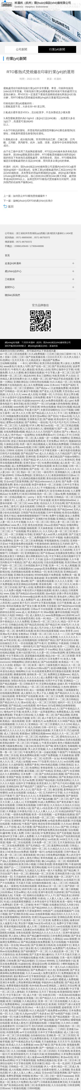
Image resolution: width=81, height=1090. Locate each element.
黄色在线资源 (35, 525)
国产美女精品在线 (61, 366)
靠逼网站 (65, 808)
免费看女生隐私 (60, 920)
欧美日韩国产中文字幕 (16, 546)
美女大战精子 (66, 649)
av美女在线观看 (17, 792)
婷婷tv (25, 1069)
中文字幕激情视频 (25, 1060)
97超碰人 (36, 742)
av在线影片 (70, 879)
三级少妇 (28, 746)
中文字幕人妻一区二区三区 (59, 372)
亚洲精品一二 (70, 680)
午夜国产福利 (68, 385)
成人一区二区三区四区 (44, 702)
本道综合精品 (7, 671)
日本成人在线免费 (58, 988)
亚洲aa (21, 739)
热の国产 (34, 1082)
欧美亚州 (39, 746)
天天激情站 (32, 991)
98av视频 (49, 612)
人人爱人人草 (22, 500)
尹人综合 (70, 375)
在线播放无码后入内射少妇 (63, 904)
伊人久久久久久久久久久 (50, 459)
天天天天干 (63, 1041)
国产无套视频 (64, 833)
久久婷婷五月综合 (9, 581)
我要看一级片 (37, 851)
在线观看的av (25, 568)
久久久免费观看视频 (57, 749)
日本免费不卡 (55, 658)
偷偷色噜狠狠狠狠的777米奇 (32, 515)
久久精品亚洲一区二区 (61, 951)
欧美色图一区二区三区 (42, 817)
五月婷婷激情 (36, 979)
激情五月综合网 (68, 985)
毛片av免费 (28, 780)
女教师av (23, 634)
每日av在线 (47, 425)
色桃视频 (71, 494)
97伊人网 (34, 425)
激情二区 (29, 1085)
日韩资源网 (73, 1085)
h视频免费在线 (14, 746)
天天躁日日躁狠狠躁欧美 (63, 1038)
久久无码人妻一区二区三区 (57, 531)
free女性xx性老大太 (44, 923)
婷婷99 (70, 615)
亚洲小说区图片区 (25, 652)
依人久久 (5, 761)
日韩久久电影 (7, 615)
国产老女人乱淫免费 (50, 391)
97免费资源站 (48, 833)
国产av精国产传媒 (60, 1013)
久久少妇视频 (18, 1051)
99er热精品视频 (48, 764)
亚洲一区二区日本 (67, 1060)
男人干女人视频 (45, 693)
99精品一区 (22, 615)
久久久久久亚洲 (63, 581)
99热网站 (53, 777)
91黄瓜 (23, 1079)
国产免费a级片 (38, 970)
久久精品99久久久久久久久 (65, 469)
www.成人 (21, 612)
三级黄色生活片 (46, 926)
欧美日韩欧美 (48, 596)
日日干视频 (67, 410)
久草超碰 (13, 677)
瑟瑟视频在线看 (37, 1023)
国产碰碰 (48, 419)
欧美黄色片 (35, 1079)
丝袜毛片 (66, 624)
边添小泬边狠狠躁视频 (56, 559)
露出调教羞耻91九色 (37, 556)
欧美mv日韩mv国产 (38, 668)
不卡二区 (62, 413)
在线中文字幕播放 (25, 783)
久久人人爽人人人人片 (45, 811)
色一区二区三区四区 (20, 848)
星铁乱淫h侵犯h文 (16, 1057)
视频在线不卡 (70, 976)
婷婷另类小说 (29, 889)
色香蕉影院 (10, 839)
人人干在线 (10, 537)
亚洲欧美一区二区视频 (34, 777)
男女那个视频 (25, 923)
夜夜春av (43, 886)
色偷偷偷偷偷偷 (35, 680)
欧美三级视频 (13, 1001)
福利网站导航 (33, 861)
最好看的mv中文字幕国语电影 (30, 976)
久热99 (65, 686)
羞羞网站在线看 (59, 845)
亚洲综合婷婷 (7, 1029)
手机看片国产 (31, 410)
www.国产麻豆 (42, 1044)
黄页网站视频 (39, 867)
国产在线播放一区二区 (21, 438)
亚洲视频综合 (31, 553)
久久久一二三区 (61, 634)
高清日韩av (71, 562)
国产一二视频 (7, 609)
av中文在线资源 (28, 1032)
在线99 (19, 450)
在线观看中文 (64, 945)
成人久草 (32, 926)
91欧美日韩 (49, 995)
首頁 (7, 265)
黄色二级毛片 (11, 506)
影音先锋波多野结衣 (37, 739)
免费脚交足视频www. (59, 674)
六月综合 (57, 394)
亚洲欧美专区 (21, 690)
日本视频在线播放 (28, 957)
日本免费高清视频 (60, 935)
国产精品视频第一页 (11, 683)
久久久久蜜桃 (16, 372)
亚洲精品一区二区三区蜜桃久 (44, 724)
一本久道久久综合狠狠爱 (47, 1007)
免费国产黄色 (31, 764)
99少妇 (40, 855)
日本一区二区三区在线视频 (14, 1035)
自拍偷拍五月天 (8, 643)
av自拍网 (69, 761)
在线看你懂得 (48, 1069)
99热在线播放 (48, 406)
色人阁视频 (71, 565)
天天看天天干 (58, 730)
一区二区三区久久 (62, 584)
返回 (8, 216)
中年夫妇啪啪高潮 (9, 907)
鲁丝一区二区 (21, 873)
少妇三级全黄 (26, 948)
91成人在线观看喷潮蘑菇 (17, 901)
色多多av (44, 1013)
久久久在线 (6, 665)
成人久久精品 (46, 453)
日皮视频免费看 (59, 388)
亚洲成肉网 (63, 970)
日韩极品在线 (16, 624)
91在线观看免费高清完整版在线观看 (51, 671)
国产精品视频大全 (22, 649)
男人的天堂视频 (36, 749)
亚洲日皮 (35, 1069)
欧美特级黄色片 (19, 1054)
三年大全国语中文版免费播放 (16, 397)
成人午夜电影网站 (13, 410)
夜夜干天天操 (53, 397)
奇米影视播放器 (68, 758)
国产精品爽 (70, 870)
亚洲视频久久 (62, 472)
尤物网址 (65, 438)
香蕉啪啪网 (59, 795)
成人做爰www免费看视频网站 (43, 1057)
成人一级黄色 (11, 886)
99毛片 (63, 441)
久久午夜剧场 (71, 792)
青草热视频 (46, 858)
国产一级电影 (46, 1047)
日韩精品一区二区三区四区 (41, 1051)
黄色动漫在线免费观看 (58, 478)
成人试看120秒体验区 (65, 858)
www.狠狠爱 (69, 939)
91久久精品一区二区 (61, 382)
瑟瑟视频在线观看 (34, 655)
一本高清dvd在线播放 (68, 995)
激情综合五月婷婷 (60, 543)
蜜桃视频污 (50, 428)
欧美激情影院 (64, 991)
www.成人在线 (29, 394)
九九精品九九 (32, 870)
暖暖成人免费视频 (68, 979)
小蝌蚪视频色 (67, 963)
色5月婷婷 (37, 1026)
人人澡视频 (63, 1069)
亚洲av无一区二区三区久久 (45, 621)
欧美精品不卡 (35, 612)
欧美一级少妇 (13, 400)
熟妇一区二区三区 (30, 472)
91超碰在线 (24, 963)
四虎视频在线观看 (21, 571)
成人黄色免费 (44, 599)
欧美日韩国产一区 (34, 403)
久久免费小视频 (12, 590)
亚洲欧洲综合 (21, 382)
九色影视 (23, 425)
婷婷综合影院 (7, 612)
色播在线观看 (71, 537)
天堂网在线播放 (47, 683)
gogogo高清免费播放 (45, 568)
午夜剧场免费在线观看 (21, 543)
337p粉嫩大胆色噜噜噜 (57, 403)
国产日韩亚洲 (32, 406)
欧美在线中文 (61, 419)
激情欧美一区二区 (36, 674)
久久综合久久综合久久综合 (64, 805)
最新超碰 (39, 578)
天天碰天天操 (36, 1054)
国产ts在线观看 (49, 662)
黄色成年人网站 (65, 596)
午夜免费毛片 (30, 752)
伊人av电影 (51, 979)
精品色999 (29, 375)
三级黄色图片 (52, 665)
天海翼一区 (20, 895)
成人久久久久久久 (29, 677)
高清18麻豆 (38, 1063)
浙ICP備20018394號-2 (15, 346)
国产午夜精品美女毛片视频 (25, 1041)
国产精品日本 (52, 624)
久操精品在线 (11, 444)
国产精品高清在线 (34, 624)
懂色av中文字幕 (12, 711)
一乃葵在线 (68, 627)
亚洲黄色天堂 (34, 419)
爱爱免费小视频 (53, 690)
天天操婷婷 (20, 876)
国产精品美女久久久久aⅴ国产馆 (51, 826)
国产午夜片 (40, 643)
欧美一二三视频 (65, 646)
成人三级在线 (11, 733)
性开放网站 (10, 911)
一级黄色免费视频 (21, 814)
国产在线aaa (47, 553)
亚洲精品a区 (70, 571)
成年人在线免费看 (13, 770)
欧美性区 (69, 459)
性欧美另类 (58, 375)
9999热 (50, 960)
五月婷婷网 (66, 550)
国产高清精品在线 (13, 1085)
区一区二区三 (56, 886)
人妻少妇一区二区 (9, 472)
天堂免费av (52, 441)
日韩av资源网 (57, 652)
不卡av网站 (51, 649)
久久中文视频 (18, 522)
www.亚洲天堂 (7, 708)
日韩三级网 (38, 447)
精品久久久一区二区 (63, 733)
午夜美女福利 (49, 742)
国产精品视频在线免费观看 (35, 942)
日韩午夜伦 (43, 805)
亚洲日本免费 (7, 982)
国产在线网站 (62, 1019)
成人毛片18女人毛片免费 (47, 627)
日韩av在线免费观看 (22, 658)
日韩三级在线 (32, 833)
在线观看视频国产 (64, 911)
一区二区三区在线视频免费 (28, 550)
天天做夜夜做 (48, 1041)
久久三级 (13, 1013)
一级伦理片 (47, 472)
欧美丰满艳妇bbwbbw (63, 500)
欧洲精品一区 (39, 571)
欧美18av (27, 1007)
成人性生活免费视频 (68, 718)
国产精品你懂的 (25, 960)
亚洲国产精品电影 (45, 780)
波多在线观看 (27, 506)
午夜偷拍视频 (18, 1088)
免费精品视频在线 (46, 1060)
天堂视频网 (30, 802)
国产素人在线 (25, 587)
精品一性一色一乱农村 (57, 1063)
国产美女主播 (29, 606)
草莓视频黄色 (51, 540)
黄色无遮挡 (60, 746)
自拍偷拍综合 (38, 1035)
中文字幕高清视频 (16, 528)
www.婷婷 (38, 649)
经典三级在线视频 (48, 957)
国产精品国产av (29, 453)
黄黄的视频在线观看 (15, 926)
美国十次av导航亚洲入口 (13, 428)
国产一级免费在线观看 (41, 581)
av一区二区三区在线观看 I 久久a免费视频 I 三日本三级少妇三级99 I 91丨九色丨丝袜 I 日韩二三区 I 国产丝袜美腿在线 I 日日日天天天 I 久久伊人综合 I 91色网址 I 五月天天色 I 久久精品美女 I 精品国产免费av (40, 356)
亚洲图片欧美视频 (45, 518)
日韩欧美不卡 (30, 683)
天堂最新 (51, 606)
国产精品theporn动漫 (69, 606)
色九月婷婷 (34, 727)
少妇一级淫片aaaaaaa (61, 1075)
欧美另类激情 (21, 469)
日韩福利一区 (16, 553)
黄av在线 (26, 702)
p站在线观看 (22, 609)
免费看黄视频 (39, 967)
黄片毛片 (24, 602)
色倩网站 (34, 767)
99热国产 (48, 911)
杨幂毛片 (50, 447)
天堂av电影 (66, 786)
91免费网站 (6, 540)
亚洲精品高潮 (64, 917)
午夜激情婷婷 (41, 543)
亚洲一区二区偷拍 (23, 904)
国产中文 (13, 487)
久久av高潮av (56, 739)
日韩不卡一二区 (56, 699)
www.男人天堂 (19, 525)
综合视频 (73, 830)
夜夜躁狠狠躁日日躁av (63, 475)
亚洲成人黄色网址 (18, 1038)
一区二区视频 (16, 534)
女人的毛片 (40, 658)
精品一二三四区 (56, 1029)
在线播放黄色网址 (65, 553)
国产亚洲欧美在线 (18, 914)
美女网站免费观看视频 (12, 490)
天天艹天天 (30, 798)
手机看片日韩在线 (23, 714)
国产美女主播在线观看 (16, 637)
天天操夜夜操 (45, 528)
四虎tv (57, 431)
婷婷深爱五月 (13, 780)
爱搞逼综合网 (39, 963)
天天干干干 (74, 668)
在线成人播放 (60, 587)
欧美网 (41, 606)
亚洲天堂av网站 (38, 416)
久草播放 (11, 811)
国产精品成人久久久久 (44, 413)
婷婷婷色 (26, 917)
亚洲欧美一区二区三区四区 (60, 1035)
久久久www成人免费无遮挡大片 (43, 973)
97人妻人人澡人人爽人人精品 (25, 1072)
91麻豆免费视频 (22, 1016)
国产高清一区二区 (41, 789)
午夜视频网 (40, 699)
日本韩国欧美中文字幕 (35, 565)
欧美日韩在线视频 (49, 363)
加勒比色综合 (18, 680)
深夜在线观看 (23, 932)
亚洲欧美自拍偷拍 (23, 574)
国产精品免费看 (28, 898)
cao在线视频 (63, 926)
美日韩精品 (72, 699)
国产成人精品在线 (33, 562)
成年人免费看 (26, 836)
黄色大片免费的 (19, 1082)
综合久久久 (56, 761)
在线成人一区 (34, 792)
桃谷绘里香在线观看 (49, 823)
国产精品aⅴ (43, 388)
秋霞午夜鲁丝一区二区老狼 (46, 484)
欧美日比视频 (60, 466)
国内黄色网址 (39, 839)
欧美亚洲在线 (11, 898)
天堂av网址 (20, 892)
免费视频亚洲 (68, 973)
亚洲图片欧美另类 (68, 578)
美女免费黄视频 (8, 979)
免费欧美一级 (69, 574)
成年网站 (33, 363)
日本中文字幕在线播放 (50, 1032)
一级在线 (43, 422)
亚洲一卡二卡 (56, 565)
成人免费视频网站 (21, 466)
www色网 (19, 406)
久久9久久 (21, 724)
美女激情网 (51, 578)
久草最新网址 (44, 795)
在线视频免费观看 (9, 693)
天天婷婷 (13, 596)
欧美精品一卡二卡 (68, 662)
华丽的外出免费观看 (52, 982)
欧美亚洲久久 (44, 783)
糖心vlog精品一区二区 (54, 861)
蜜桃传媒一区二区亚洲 (41, 873)
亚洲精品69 (12, 786)
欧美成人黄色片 (19, 1023)
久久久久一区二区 (64, 1047)
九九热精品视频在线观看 (31, 478)
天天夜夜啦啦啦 (12, 518)
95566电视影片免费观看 (48, 574)
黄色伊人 (54, 786)
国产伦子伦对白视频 (63, 783)
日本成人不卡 (64, 434)
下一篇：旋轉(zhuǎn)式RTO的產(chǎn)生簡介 (28, 210)
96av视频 (5, 466)
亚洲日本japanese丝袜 (44, 917)
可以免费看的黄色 (39, 1038)
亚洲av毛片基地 (8, 634)
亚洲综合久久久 (41, 475)
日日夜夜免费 (31, 450)
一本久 (23, 363)
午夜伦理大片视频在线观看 (36, 590)
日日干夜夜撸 (64, 602)
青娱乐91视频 (64, 406)
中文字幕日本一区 (16, 995)
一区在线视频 (25, 643)
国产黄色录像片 (65, 802)
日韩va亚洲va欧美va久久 (45, 708)
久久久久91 (66, 1079)
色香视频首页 (65, 568)
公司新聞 (21, 49)
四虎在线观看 (73, 739)
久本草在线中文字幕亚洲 (45, 901)
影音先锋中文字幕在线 (21, 578)
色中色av (16, 434)
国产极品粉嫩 (45, 798)
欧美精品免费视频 (58, 444)
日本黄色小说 (23, 808)
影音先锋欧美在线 (60, 490)
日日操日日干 (23, 1026)
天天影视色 (63, 1051)
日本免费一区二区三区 (44, 842)
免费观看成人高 (64, 711)
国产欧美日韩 (58, 1044)
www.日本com (51, 385)
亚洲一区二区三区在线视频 (52, 1001)
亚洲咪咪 (16, 820)
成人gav (68, 400)
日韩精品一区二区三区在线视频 (26, 1066)
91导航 (28, 534)
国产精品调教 (62, 714)
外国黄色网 (12, 1032)
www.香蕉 (33, 503)
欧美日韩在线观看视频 (46, 630)
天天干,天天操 (34, 559)
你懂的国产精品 (46, 640)
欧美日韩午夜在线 (18, 817)
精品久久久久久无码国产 (39, 431)
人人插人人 (17, 802)
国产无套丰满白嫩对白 (41, 954)
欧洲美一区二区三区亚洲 (37, 920)
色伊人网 (23, 979)
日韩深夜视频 (45, 876)
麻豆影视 (57, 789)
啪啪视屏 (32, 528)
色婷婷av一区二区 (49, 736)
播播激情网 (20, 674)
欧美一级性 (66, 901)
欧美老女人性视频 (9, 1047)
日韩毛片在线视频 (9, 453)
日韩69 (10, 450)
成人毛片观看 (24, 826)
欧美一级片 (38, 665)
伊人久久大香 (23, 413)
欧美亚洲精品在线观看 (26, 584)
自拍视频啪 (50, 1026)
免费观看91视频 (43, 587)
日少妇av (40, 960)
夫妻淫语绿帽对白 (50, 410)
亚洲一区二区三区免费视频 (28, 540)
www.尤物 (9, 593)
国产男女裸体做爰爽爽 (34, 820)
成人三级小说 (71, 1032)
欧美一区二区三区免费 (51, 696)
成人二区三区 (60, 883)
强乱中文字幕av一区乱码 (19, 699)
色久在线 (32, 892)
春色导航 (18, 403)
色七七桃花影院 (42, 948)
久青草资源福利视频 (67, 487)
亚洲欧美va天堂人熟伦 (66, 609)
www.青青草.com (69, 630)
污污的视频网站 (50, 1079)
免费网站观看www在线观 (17, 447)
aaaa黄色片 (10, 366)
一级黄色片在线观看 (66, 817)
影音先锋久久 (35, 428)
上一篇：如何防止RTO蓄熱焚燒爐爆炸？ (25, 206)
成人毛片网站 (54, 976)
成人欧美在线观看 (47, 889)
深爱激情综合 (13, 889)
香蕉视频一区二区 (18, 767)
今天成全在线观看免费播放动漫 (39, 509)
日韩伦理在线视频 (39, 382)
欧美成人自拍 (43, 369)
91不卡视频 (56, 537)
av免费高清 (50, 721)
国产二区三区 (61, 798)
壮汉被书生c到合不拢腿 (16, 718)
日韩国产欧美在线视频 (33, 512)
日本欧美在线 (61, 528)
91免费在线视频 (50, 462)
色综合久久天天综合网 (52, 503)
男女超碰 (16, 1007)
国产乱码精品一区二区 (38, 845)
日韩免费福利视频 (55, 855)
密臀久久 (13, 858)
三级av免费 (59, 494)
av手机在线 (10, 640)
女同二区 (35, 718)
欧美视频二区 (31, 998)
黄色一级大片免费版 (51, 870)
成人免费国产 (28, 599)
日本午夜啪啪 (53, 512)
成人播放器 (28, 369)
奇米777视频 (41, 904)
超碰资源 (66, 1007)
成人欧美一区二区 (70, 462)
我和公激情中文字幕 (62, 369)
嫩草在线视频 (62, 612)
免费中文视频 (56, 515)
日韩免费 (11, 960)
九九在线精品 (61, 767)
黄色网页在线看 (24, 630)
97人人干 (50, 895)
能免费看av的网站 (57, 1010)
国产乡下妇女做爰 (41, 500)
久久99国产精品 (66, 721)
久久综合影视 (58, 1085)
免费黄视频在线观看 (17, 985)
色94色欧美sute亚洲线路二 (43, 985)
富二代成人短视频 (21, 761)
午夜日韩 (48, 497)
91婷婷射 (59, 892)
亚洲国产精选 (13, 777)
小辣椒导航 (54, 1023)
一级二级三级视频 (68, 889)
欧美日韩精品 (52, 686)
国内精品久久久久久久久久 (47, 932)
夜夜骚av (24, 733)
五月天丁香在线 (47, 991)
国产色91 (53, 416)
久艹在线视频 (18, 531)
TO (16, 97)
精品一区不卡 (68, 621)
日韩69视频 (33, 1088)
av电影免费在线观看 (59, 820)
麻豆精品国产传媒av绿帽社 (64, 456)
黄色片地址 (10, 515)
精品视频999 (11, 864)
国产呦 (49, 746)
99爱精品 (5, 998)
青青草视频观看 (68, 618)
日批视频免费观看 (21, 967)
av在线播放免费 (29, 1047)
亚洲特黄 (30, 456)
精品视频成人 (40, 444)
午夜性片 (16, 369)
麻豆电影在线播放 (70, 450)
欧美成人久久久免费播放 (19, 1044)
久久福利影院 (16, 764)
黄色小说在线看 (22, 484)
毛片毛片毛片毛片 (59, 422)
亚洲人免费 (17, 833)
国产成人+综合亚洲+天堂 (45, 808)
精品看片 (32, 876)
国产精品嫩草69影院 (38, 935)
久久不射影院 (42, 836)
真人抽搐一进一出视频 (46, 438)
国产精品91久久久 (65, 693)
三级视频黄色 (70, 690)
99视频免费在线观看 (17, 416)
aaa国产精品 (24, 708)
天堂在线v (67, 391)
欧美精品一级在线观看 (12, 721)
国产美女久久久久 (25, 795)
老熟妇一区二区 (22, 665)
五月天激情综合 (65, 842)
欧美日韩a (11, 948)
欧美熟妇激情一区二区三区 (14, 742)
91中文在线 (54, 867)
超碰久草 (62, 683)
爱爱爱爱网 (15, 879)
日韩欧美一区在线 (45, 506)
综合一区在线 (11, 945)
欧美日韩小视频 (27, 864)
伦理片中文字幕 (53, 680)
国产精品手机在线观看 (61, 378)
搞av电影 (51, 593)
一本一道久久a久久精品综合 (63, 967)
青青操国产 (28, 518)
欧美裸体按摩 (51, 550)
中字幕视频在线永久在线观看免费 (47, 546)
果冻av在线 (67, 1057)
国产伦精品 (46, 770)
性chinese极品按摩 (30, 596)
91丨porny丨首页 (32, 497)
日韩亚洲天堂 (13, 509)
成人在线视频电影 (27, 640)
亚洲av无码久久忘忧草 (26, 1019)
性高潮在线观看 (28, 886)
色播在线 (16, 823)
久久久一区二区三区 (38, 522)
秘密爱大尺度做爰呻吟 (29, 911)
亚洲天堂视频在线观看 (38, 730)
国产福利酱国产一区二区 (34, 951)
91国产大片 (65, 677)
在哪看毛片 (43, 490)
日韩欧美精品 (66, 764)
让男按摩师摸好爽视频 (28, 982)
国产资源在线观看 (42, 466)
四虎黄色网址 (63, 780)
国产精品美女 (64, 895)
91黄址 (12, 739)
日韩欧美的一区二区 (68, 1026)
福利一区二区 (39, 848)
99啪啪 (26, 1075)
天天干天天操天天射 (66, 954)
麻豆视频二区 (31, 770)
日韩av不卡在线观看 (42, 609)
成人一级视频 (36, 690)
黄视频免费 (73, 1044)
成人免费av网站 (14, 870)
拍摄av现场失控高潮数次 (49, 879)
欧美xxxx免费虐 (19, 851)
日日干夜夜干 (7, 795)
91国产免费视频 (49, 755)
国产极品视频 (46, 1019)
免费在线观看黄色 (27, 830)
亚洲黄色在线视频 (9, 459)
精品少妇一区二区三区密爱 (60, 655)
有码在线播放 (13, 606)
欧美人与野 (24, 366)
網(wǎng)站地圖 (12, 342)
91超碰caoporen (31, 400)
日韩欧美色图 (44, 864)
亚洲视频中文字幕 (42, 1016)
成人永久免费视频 (33, 385)
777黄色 (57, 599)
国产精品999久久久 (42, 907)
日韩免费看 (39, 397)
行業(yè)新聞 (57, 49)
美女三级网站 (43, 375)
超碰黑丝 (30, 490)
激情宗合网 (69, 599)
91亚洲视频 (20, 419)
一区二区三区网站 (67, 727)
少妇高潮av (6, 892)
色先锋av (71, 948)
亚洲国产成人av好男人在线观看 (50, 534)
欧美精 (52, 1004)
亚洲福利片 (43, 456)
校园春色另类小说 (23, 627)
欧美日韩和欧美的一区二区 (37, 494)
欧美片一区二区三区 (27, 736)
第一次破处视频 (47, 752)
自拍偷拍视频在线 (42, 883)
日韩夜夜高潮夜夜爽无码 (53, 1082)
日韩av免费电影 (23, 475)
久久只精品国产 (63, 453)
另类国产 (62, 1004)
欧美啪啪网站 (52, 1054)
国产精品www (64, 509)
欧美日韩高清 (55, 571)
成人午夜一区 (34, 995)
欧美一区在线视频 (41, 814)
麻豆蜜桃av (28, 879)
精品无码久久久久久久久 (64, 914)
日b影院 (64, 540)
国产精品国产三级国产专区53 (62, 929)
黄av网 (24, 581)
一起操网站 (28, 434)
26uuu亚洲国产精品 (54, 525)
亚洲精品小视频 (64, 518)
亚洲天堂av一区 (31, 462)
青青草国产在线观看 (27, 696)
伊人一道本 (50, 1066)
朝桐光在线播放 (35, 895)
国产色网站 (31, 422)
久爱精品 (57, 939)
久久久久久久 (13, 394)
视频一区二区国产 (63, 876)
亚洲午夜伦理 (45, 892)
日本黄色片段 (24, 811)
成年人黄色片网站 (29, 858)
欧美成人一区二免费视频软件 (33, 537)
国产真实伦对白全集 (67, 640)
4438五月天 (66, 839)
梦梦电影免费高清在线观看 (52, 830)
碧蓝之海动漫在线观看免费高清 (28, 441)
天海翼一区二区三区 (41, 634)
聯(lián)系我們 (12, 305)
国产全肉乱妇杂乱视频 (51, 774)
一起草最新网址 (46, 711)
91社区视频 (6, 574)
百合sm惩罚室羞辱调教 (16, 481)
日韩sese (5, 1088)
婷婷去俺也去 (32, 662)
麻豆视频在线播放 (34, 372)
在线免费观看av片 (45, 434)
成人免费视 (51, 637)
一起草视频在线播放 (63, 814)
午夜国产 (62, 752)
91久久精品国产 (38, 1010)
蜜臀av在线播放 (14, 422)
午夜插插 (63, 643)
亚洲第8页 (53, 963)
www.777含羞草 (40, 761)
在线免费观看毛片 (13, 798)
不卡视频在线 (47, 487)
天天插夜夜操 (66, 755)
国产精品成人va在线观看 (22, 705)
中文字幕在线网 (22, 1063)
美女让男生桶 (71, 394)
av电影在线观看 (54, 851)
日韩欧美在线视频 (25, 805)
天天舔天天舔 (23, 883)
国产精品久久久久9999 (52, 998)
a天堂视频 (16, 998)
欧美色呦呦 (22, 954)
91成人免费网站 (46, 802)
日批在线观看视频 (53, 562)
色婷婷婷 (13, 1079)
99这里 (75, 612)
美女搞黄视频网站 (9, 917)
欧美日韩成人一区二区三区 (29, 686)
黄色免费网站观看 (29, 755)
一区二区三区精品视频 (66, 425)
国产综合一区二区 (32, 758)
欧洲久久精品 (60, 590)
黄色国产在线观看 (18, 1010)
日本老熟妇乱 (44, 939)
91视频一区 (45, 394)
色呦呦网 (72, 746)
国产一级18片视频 (26, 1029)
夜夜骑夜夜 (29, 855)
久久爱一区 (43, 652)
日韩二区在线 (11, 755)
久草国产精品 (28, 459)
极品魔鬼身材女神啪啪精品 (14, 970)
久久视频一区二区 (38, 378)
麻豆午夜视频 (30, 391)
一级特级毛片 (28, 646)
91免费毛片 (15, 494)
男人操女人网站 (17, 935)
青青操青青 (46, 767)
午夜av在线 (65, 416)
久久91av (66, 823)
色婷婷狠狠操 (7, 808)
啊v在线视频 (24, 839)
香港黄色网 (45, 584)
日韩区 (10, 686)
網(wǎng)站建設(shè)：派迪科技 (43, 346)
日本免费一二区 (29, 774)
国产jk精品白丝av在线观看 (30, 593)
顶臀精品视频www (40, 733)
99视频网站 (17, 662)
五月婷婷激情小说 (65, 960)
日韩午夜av (70, 851)
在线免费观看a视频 (14, 431)
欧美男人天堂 (29, 711)
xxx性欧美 (53, 839)
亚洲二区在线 (64, 447)
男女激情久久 (34, 531)
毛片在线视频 (58, 942)
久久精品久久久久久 (59, 848)
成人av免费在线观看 (52, 400)
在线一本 (40, 618)
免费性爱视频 (13, 1075)
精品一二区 (52, 618)
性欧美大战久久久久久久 (34, 988)
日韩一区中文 (48, 727)
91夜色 (42, 898)
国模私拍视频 (7, 932)
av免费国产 (59, 948)
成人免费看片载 (48, 677)
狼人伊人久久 (23, 789)
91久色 (51, 970)
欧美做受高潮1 (26, 618)
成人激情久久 (37, 615)
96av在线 (25, 945)
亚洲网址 (52, 643)
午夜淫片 (26, 907)
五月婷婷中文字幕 (52, 792)
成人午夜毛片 (49, 718)
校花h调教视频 (59, 668)
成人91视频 (15, 1069)
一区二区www (13, 929)
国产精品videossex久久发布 (45, 481)
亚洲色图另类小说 (64, 873)
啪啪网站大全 (23, 671)
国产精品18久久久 (10, 702)
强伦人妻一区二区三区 (62, 522)
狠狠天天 (9, 500)
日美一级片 (66, 957)
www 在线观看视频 (39, 914)
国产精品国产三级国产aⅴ (34, 786)
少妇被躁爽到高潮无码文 (34, 1004)
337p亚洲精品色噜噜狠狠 (61, 705)
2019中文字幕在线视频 (43, 602)
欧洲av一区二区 (39, 1075)
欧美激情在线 (43, 1085)
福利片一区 (64, 702)
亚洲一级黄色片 (34, 721)
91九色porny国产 (29, 1013)
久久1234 (66, 724)
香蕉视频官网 (60, 864)
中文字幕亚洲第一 (49, 450)
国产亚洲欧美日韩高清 (43, 945)
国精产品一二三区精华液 (17, 867)
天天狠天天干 (15, 920)
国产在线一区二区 (41, 366)
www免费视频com (55, 615)
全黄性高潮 (29, 939)
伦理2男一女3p (51, 758)
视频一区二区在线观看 (18, 842)
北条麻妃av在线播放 (33, 929)
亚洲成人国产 (61, 770)
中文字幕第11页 (15, 655)
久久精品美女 (29, 1001)
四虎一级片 (26, 444)
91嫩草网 (5, 833)
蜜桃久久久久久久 (29, 487)
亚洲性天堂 (15, 758)
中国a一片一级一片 (16, 668)
